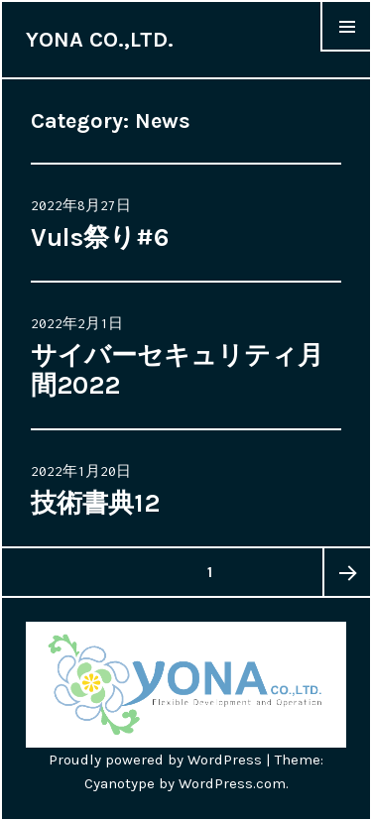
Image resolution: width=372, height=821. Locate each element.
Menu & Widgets (346, 51)
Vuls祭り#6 (100, 237)
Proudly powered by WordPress (155, 759)
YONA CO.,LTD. (100, 40)
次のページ (346, 572)
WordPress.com (232, 783)
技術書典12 (95, 503)
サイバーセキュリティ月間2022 (177, 370)
